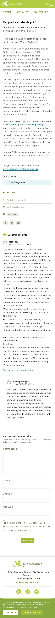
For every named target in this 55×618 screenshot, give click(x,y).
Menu (49, 4)
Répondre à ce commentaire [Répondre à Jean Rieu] (18, 370)
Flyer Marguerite (15, 182)
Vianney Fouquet (20, 381)
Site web (8, 507)
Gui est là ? (17, 48)
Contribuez (12, 214)
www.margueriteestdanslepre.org (25, 124)
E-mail (7, 494)
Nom (6, 480)
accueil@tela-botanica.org (27, 582)
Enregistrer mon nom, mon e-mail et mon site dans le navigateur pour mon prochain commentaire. (26, 527)
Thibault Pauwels (17, 207)
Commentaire (12, 449)
